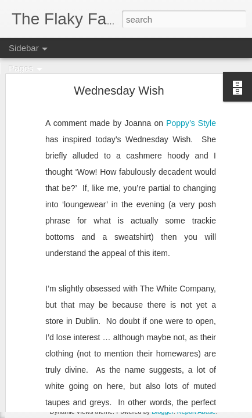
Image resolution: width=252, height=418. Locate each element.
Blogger (162, 411)
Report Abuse (196, 411)
